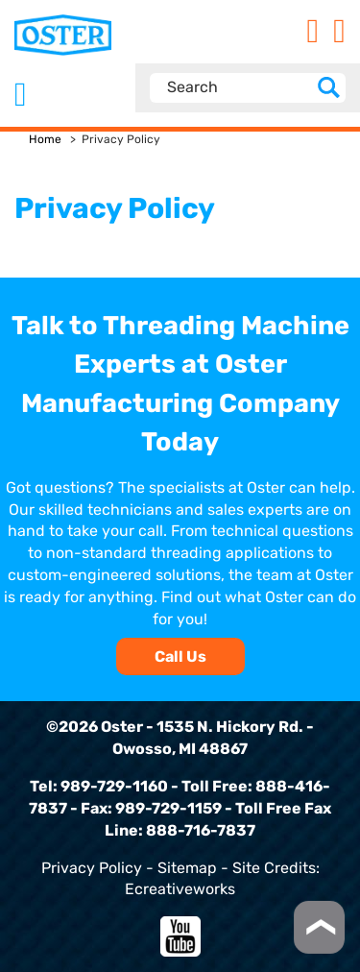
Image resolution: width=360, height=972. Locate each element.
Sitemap (187, 868)
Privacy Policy (91, 868)
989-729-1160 (114, 786)
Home (45, 139)
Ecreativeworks (180, 889)
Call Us (180, 656)
